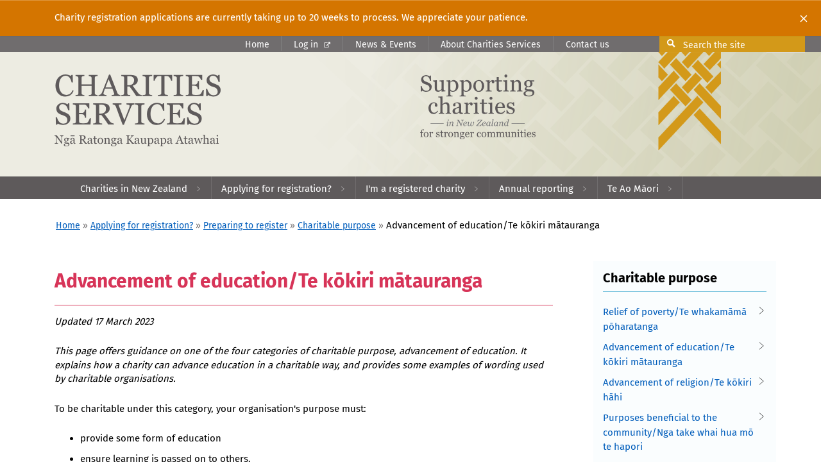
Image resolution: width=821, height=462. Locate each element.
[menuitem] (141, 187)
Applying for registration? (141, 225)
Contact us (587, 44)
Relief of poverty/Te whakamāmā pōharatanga (680, 318)
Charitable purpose (337, 225)
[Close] (803, 18)
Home (257, 44)
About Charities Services (491, 44)
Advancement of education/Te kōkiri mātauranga (680, 354)
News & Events (385, 44)
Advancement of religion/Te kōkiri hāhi (680, 389)
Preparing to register (245, 225)
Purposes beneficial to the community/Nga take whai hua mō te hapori (680, 431)
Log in (312, 44)
